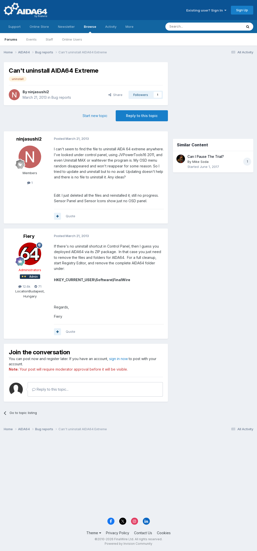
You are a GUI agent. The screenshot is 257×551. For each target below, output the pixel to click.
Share (115, 95)
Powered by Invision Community (128, 543)
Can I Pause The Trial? (205, 157)
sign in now (118, 359)
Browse (90, 29)
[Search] (191, 27)
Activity (110, 27)
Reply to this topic (142, 116)
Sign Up (242, 10)
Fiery (29, 236)
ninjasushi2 (38, 92)
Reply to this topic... (50, 389)
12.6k (24, 286)
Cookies (164, 533)
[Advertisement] (213, 95)
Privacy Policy (117, 533)
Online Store (39, 27)
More (129, 27)
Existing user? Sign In (206, 10)
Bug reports (61, 97)
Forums (11, 39)
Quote (70, 216)
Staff (49, 39)
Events (31, 39)
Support (14, 27)
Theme (93, 533)
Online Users (72, 39)
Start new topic (95, 116)
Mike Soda (200, 162)
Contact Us (143, 533)
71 (37, 286)
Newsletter (66, 27)
